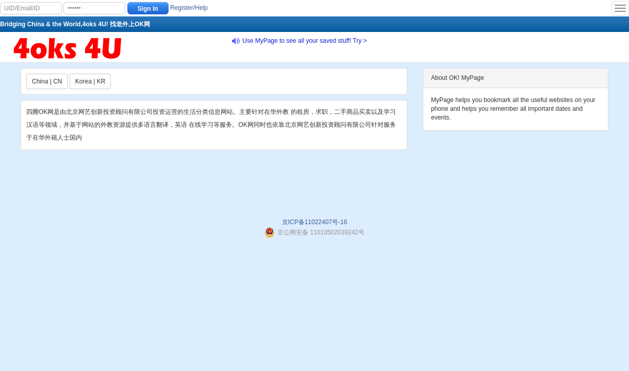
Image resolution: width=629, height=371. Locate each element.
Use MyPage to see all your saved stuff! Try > (304, 40)
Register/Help (189, 7)
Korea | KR (90, 81)
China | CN (47, 81)
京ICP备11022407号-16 (314, 222)
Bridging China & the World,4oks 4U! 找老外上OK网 (75, 24)
